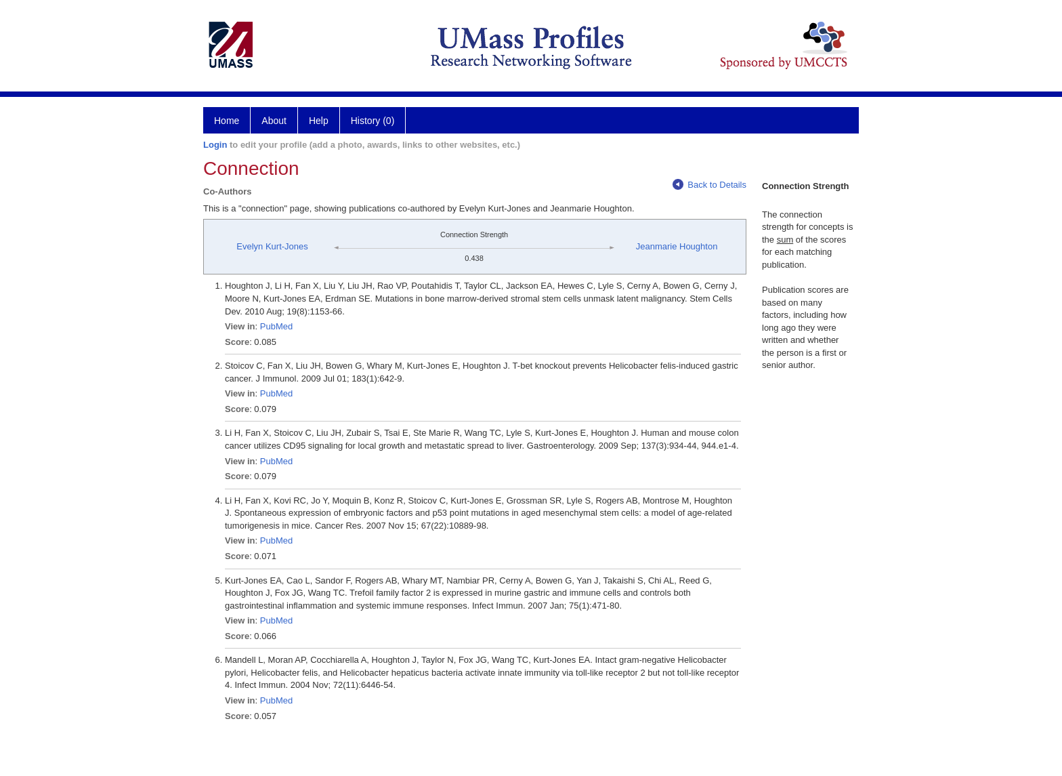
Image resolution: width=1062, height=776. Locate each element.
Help (318, 120)
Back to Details (709, 185)
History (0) (373, 120)
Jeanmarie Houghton (677, 246)
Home (226, 120)
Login (215, 145)
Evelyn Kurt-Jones (272, 246)
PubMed (276, 326)
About (273, 120)
